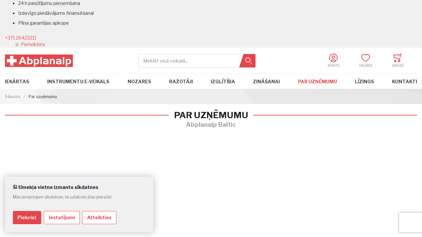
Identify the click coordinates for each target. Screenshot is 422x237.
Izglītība (223, 81)
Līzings (364, 81)
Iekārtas (17, 81)
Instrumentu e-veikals (78, 81)
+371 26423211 (20, 37)
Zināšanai (266, 81)
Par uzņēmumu (317, 81)
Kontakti (404, 81)
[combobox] (197, 60)
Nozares (139, 81)
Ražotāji (181, 81)
